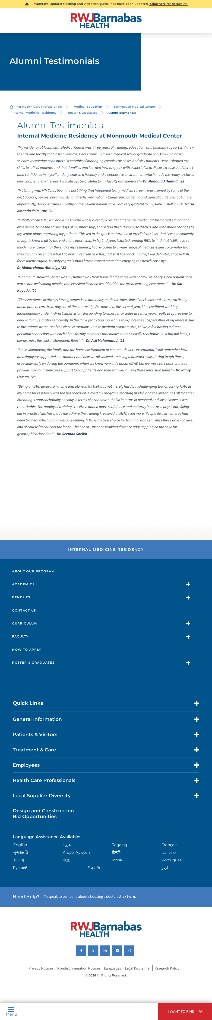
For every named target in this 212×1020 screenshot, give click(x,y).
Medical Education (87, 106)
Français (169, 844)
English (20, 844)
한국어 (18, 860)
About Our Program (33, 571)
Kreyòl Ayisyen (76, 852)
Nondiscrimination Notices (78, 968)
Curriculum (24, 623)
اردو (164, 867)
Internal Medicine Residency (34, 112)
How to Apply (26, 649)
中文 (66, 860)
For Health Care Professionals (39, 106)
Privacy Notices (40, 968)
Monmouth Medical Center (134, 106)
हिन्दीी (116, 852)
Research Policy (167, 968)
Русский (20, 867)
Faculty (20, 636)
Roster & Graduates (82, 112)
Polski (117, 860)
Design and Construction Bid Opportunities (43, 813)
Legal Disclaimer (138, 968)
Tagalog (119, 844)
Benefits (21, 597)
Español (94, 867)
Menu (11, 1011)
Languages (112, 968)
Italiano (168, 852)
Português (171, 860)
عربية (67, 844)
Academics (23, 584)
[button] (185, 1011)
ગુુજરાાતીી (20, 852)
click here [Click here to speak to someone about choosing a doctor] (126, 896)
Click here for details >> (168, 4)
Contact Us (24, 610)
